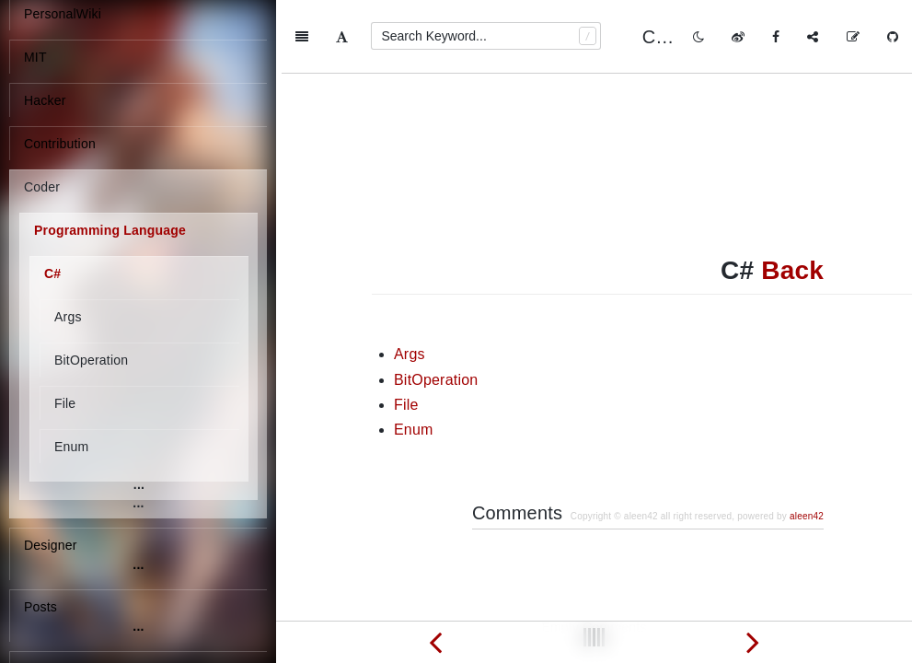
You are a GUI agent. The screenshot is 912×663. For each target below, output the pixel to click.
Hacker (45, 100)
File (64, 403)
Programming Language (110, 230)
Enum (71, 446)
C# (52, 273)
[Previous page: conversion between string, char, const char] (435, 642)
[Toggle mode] (698, 37)
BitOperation (91, 360)
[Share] (812, 37)
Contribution (60, 143)
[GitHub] (892, 37)
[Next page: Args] (754, 642)
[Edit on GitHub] (853, 37)
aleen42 (807, 442)
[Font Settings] (342, 37)
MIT (35, 57)
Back (792, 196)
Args (68, 316)
